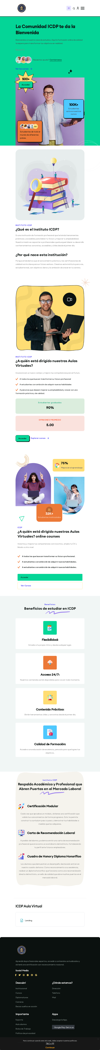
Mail (54, 997)
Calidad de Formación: (50, 744)
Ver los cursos (24, 69)
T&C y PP (50, 1043)
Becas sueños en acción (26, 1006)
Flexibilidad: (50, 640)
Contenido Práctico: (50, 709)
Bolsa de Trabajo (23, 1029)
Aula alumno (21, 1024)
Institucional (21, 988)
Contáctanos (56, 60)
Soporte (19, 1020)
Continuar (50, 1047)
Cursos (19, 993)
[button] (82, 8)
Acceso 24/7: (50, 674)
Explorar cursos (40, 438)
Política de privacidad (25, 1033)
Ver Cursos (26, 585)
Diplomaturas (22, 997)
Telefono (56, 993)
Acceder (22, 438)
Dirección (56, 988)
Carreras (20, 1002)
